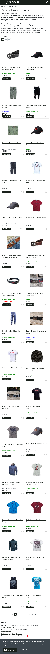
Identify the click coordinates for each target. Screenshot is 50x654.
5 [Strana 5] (26, 614)
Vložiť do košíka (30, 78)
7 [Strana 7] (32, 614)
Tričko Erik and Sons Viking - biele (13, 368)
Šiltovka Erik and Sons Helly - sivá (36, 443)
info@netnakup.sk (8, 627)
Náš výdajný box (17, 634)
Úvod (3, 6)
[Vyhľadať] (41, 2)
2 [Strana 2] (18, 614)
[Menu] (2, 2)
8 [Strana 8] (35, 614)
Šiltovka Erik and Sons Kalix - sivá (13, 217)
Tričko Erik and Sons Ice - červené (36, 217)
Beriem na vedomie (10, 650)
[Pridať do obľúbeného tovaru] (22, 79)
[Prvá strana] (12, 614)
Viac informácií (23, 650)
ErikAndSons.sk (20, 17)
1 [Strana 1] (15, 614)
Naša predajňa (5, 634)
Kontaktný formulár (7, 632)
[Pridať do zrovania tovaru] (23, 79)
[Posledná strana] (38, 614)
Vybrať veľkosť (6, 78)
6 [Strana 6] (29, 614)
